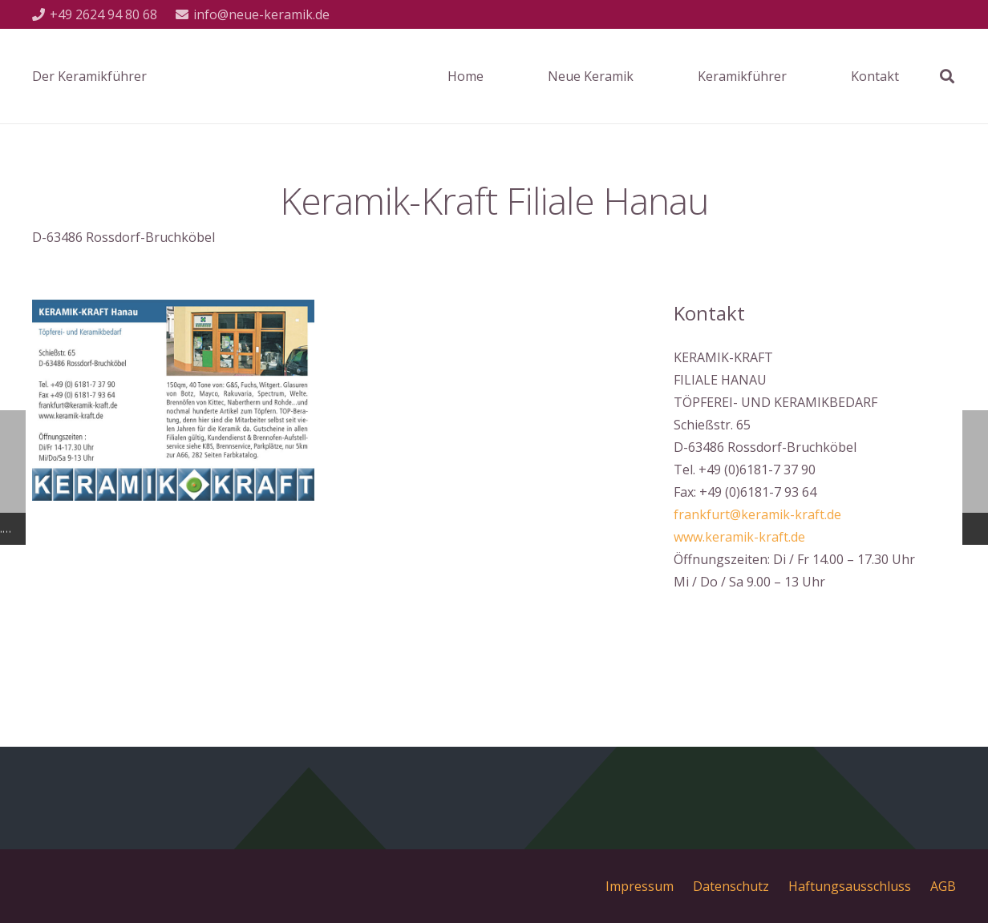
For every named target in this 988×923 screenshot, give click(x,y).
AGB (943, 886)
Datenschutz (731, 886)
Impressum (639, 886)
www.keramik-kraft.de (739, 537)
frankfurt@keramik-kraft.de (757, 514)
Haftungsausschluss (849, 886)
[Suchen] (947, 76)
